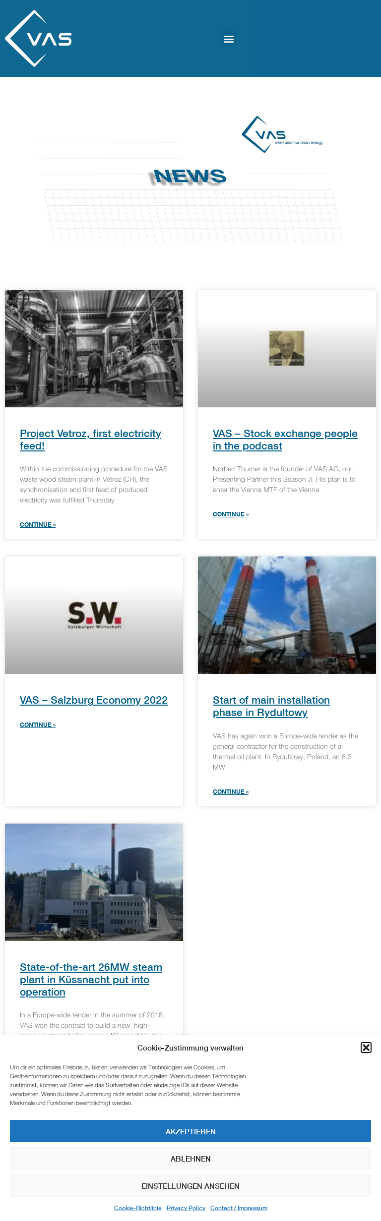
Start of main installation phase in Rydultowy (271, 706)
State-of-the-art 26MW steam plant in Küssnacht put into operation (91, 979)
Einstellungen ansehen (190, 1185)
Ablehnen (191, 1158)
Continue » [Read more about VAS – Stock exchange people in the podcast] (231, 514)
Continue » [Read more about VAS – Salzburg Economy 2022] (38, 724)
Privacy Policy (186, 1208)
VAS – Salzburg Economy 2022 (94, 700)
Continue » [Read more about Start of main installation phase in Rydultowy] (231, 791)
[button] (366, 1048)
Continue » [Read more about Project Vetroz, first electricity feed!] (38, 524)
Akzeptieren (191, 1131)
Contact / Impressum (238, 1208)
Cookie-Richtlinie (138, 1208)
